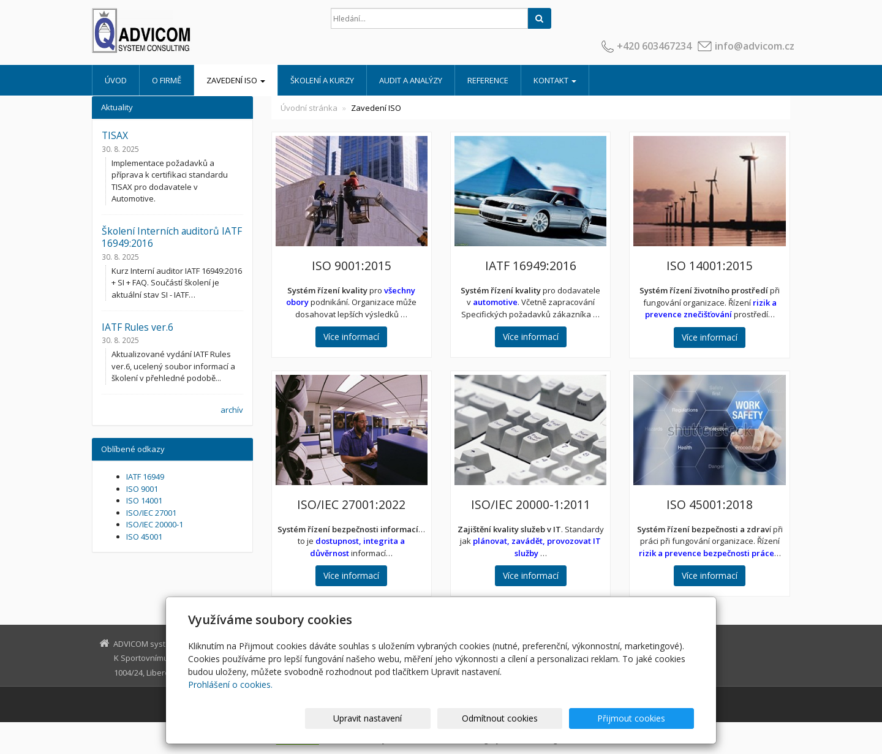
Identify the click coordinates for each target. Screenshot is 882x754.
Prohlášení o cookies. (230, 684)
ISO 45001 (144, 536)
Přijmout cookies (647, 718)
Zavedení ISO (235, 80)
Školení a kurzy (322, 80)
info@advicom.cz (754, 46)
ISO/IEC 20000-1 (154, 524)
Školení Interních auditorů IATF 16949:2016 (172, 237)
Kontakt (554, 80)
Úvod (116, 80)
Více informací (351, 336)
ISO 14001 (144, 500)
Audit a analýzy (410, 80)
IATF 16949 (145, 476)
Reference (487, 80)
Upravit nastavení (446, 718)
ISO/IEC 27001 (151, 512)
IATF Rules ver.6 (137, 327)
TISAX (115, 135)
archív (232, 409)
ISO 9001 (142, 488)
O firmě (166, 80)
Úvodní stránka (309, 107)
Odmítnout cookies (547, 718)
